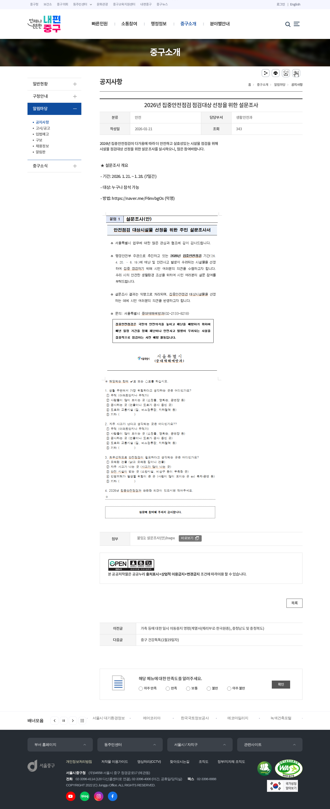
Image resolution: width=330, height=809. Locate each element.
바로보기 (187, 538)
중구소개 (188, 24)
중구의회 (62, 4)
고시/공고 (43, 128)
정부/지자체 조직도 (231, 761)
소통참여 (129, 24)
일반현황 (40, 84)
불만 (215, 688)
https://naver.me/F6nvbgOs (138, 198)
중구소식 (40, 166)
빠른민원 (99, 24)
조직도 (204, 761)
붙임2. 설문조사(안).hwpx (156, 538)
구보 (39, 140)
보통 (194, 688)
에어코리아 (151, 718)
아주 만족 (150, 688)
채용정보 (42, 146)
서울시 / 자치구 (186, 745)
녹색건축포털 (280, 718)
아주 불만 (238, 688)
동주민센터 (113, 745)
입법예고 (42, 134)
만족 (174, 688)
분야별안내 (220, 24)
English (295, 4)
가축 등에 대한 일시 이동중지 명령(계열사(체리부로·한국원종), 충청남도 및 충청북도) (202, 629)
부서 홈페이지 (45, 745)
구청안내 (40, 96)
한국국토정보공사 (195, 718)
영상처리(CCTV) (149, 761)
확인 (281, 685)
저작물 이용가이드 (114, 761)
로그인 (281, 4)
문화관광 (102, 4)
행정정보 (159, 24)
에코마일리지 (237, 718)
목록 (294, 603)
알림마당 (40, 108)
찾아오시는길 (179, 761)
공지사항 (42, 122)
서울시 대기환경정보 (109, 718)
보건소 (48, 4)
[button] (73, 721)
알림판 (41, 152)
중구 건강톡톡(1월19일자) (160, 640)
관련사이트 (252, 745)
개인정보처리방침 (79, 761)
